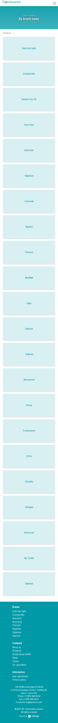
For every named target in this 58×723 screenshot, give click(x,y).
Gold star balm (19, 611)
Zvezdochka (18, 614)
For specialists (19, 664)
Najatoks (16, 628)
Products (16, 650)
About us (16, 647)
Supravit (16, 635)
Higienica (16, 632)
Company (17, 643)
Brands (16, 607)
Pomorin (16, 625)
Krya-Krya (17, 621)
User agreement (20, 676)
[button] (54, 3)
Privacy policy (19, 679)
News (15, 657)
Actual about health (21, 654)
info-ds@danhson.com (32, 702)
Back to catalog (30, 16)
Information (18, 672)
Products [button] (8, 33)
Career (15, 661)
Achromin (16, 618)
